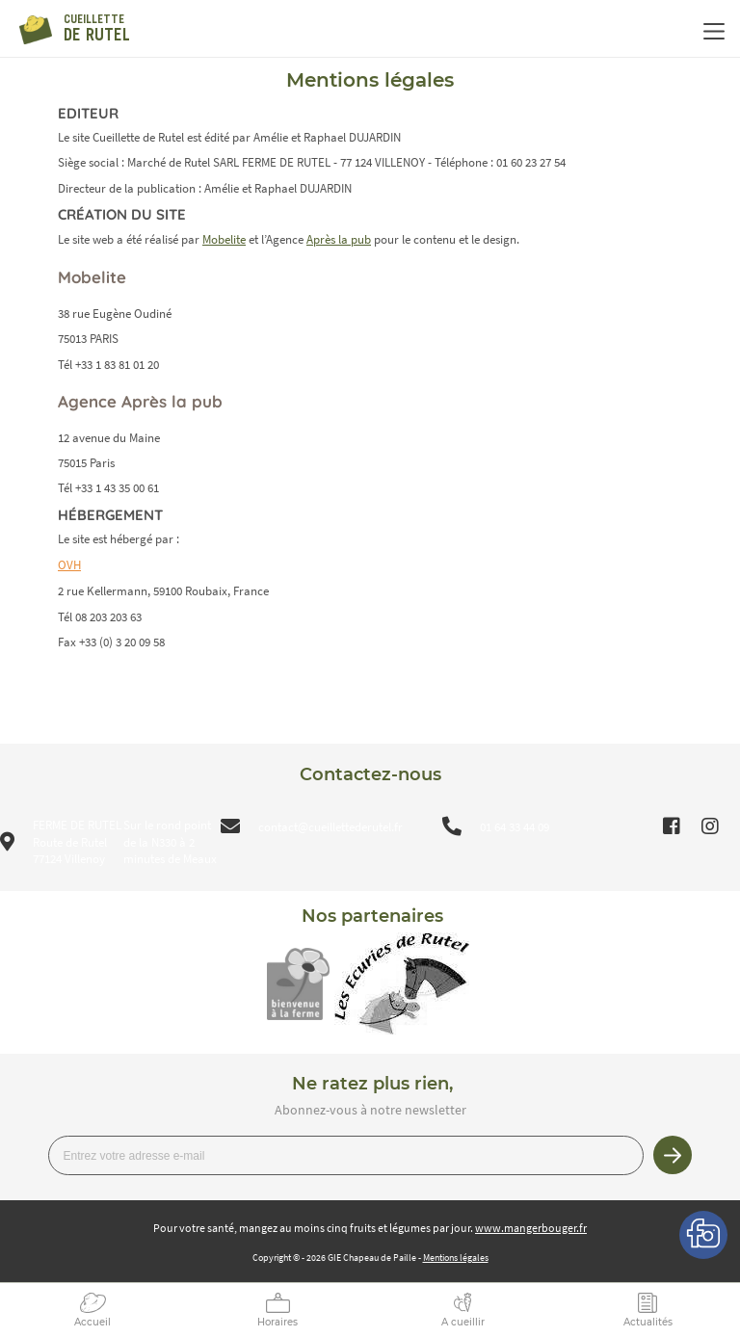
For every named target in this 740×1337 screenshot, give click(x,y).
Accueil (92, 1322)
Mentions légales (456, 1257)
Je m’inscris (672, 1155)
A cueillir (463, 1322)
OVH (69, 565)
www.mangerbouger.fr (531, 1227)
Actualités (648, 1322)
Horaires (277, 1322)
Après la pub (338, 239)
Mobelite (224, 239)
